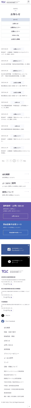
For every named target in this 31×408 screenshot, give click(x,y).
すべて (15, 19)
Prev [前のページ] (3, 161)
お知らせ (15, 23)
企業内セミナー (16, 27)
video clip (15, 35)
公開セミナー (15, 31)
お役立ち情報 (15, 39)
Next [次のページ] (24, 161)
